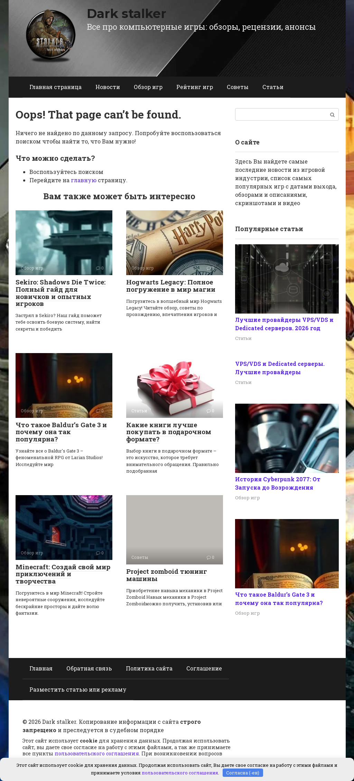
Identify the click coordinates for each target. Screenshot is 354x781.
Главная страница (55, 86)
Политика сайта (149, 668)
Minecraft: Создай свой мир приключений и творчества (63, 574)
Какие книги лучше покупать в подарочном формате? (168, 432)
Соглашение (204, 668)
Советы (238, 86)
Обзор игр (148, 86)
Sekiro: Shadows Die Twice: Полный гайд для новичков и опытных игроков (60, 293)
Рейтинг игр (194, 86)
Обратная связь (89, 668)
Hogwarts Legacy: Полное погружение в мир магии (170, 285)
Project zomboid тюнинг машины (166, 575)
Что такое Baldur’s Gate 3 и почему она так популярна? (61, 432)
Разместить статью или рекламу (78, 689)
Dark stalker (126, 13)
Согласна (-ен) (242, 772)
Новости (107, 86)
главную (83, 180)
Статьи (272, 86)
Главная (41, 668)
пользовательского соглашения (97, 753)
